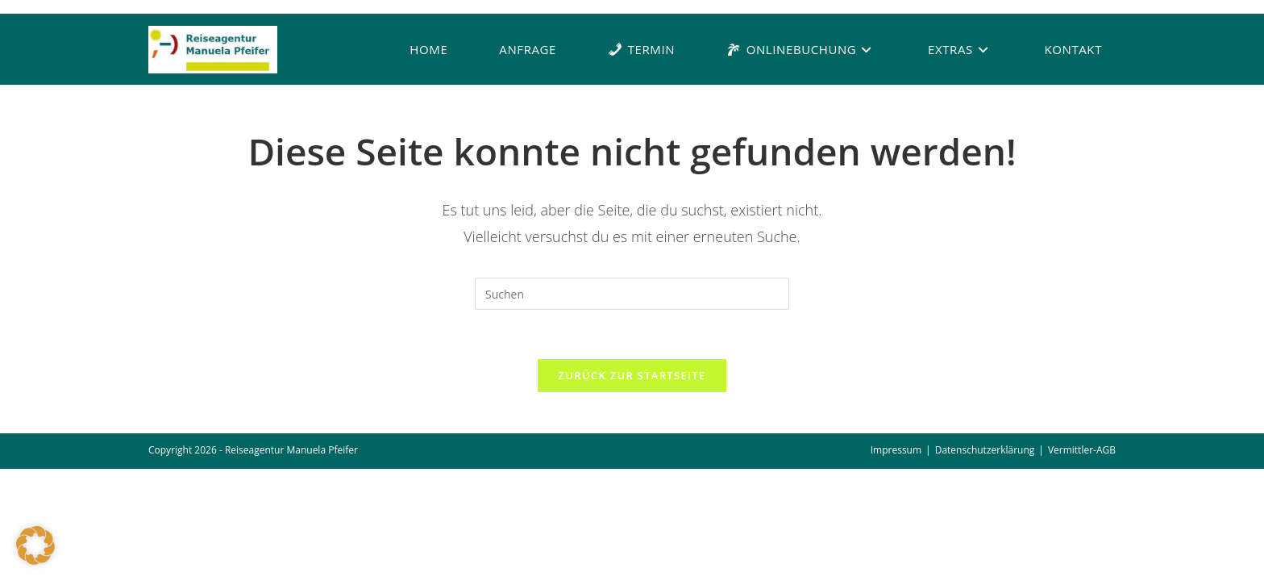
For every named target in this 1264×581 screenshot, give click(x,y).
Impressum (896, 450)
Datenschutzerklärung (985, 450)
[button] (35, 545)
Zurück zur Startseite (632, 375)
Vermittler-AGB (1082, 450)
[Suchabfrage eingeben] (632, 294)
